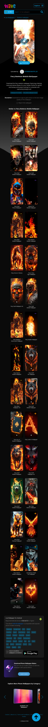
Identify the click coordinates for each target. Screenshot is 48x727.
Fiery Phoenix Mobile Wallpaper (31, 540)
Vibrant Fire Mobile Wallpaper (31, 207)
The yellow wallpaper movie (30, 92)
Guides (24, 716)
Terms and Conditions (23, 714)
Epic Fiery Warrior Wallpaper (31, 506)
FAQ (41, 714)
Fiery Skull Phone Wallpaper (16, 207)
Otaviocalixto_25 (28, 71)
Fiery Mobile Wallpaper (31, 339)
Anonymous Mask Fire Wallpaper (31, 573)
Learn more (23, 674)
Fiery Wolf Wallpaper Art (31, 473)
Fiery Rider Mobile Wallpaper (16, 240)
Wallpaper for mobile (16, 92)
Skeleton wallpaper (23, 17)
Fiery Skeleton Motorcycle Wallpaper (17, 340)
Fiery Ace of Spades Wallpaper (16, 440)
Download (24, 63)
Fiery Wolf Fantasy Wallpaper (17, 540)
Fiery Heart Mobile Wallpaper (31, 606)
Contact (7, 714)
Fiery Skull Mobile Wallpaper (16, 140)
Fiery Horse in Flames (16, 273)
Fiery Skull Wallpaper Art (17, 306)
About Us (13, 714)
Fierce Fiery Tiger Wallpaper (31, 273)
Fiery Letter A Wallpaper (31, 439)
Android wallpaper (17, 623)
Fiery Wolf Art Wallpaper (31, 373)
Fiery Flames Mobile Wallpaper (31, 240)
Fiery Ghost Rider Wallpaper (17, 606)
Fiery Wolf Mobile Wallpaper (31, 406)
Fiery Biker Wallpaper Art (16, 406)
